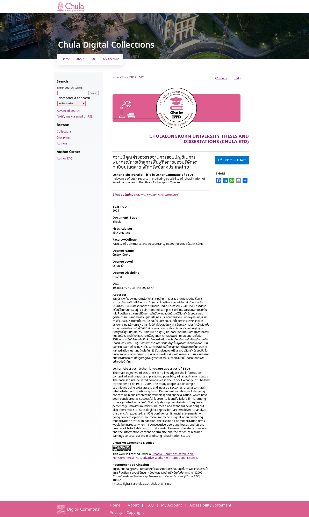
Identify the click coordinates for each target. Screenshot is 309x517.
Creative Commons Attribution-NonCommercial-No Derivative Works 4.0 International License (155, 456)
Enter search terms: (70, 88)
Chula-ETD (128, 77)
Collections (64, 131)
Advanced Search (68, 111)
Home (115, 77)
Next (236, 78)
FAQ (150, 505)
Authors (62, 143)
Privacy (116, 513)
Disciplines (64, 137)
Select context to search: (74, 98)
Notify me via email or (75, 116)
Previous (221, 78)
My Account (171, 505)
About (133, 505)
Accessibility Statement (210, 505)
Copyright (135, 513)
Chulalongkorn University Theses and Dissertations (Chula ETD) (199, 139)
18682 (141, 77)
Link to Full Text (231, 160)
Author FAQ (65, 158)
